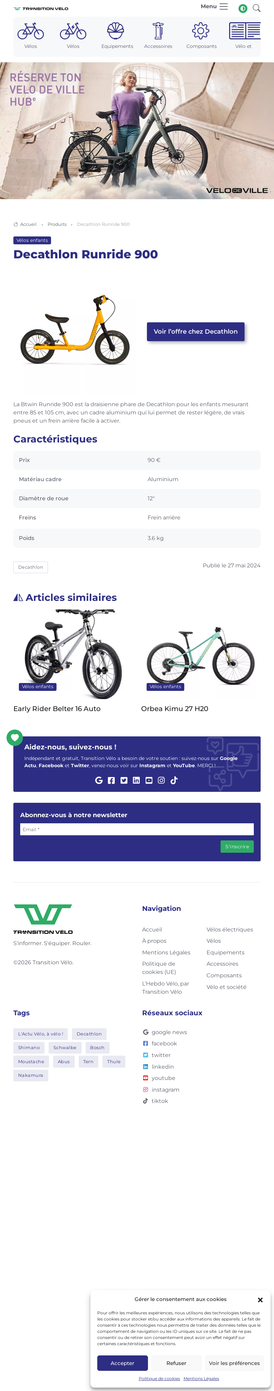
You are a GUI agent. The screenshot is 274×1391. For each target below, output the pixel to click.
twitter (156, 1055)
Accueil (28, 224)
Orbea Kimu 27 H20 (174, 709)
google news (164, 1032)
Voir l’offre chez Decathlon (196, 331)
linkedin (158, 1067)
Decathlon (30, 567)
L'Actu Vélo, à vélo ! (40, 1033)
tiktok (155, 1101)
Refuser (176, 1363)
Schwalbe (65, 1047)
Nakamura (30, 1075)
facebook (159, 1043)
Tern (88, 1061)
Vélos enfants (32, 240)
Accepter (122, 1363)
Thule (114, 1061)
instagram (160, 1089)
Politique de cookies (159, 1378)
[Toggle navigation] (215, 8)
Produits (57, 224)
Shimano (29, 1047)
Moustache (31, 1061)
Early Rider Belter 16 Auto (57, 709)
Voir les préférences (234, 1363)
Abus (64, 1061)
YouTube (184, 765)
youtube (158, 1078)
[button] (260, 1299)
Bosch (97, 1047)
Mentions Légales (201, 1378)
